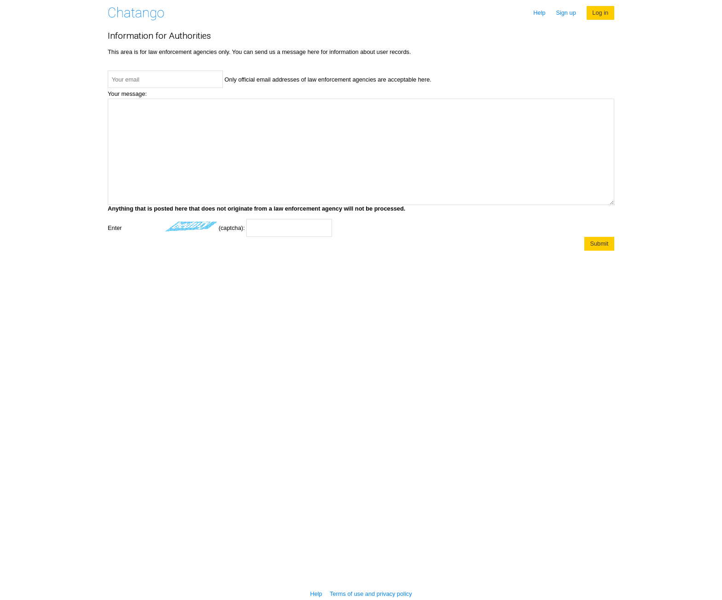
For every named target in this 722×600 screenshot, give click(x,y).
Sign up (566, 12)
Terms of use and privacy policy (371, 593)
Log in (600, 12)
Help (539, 12)
